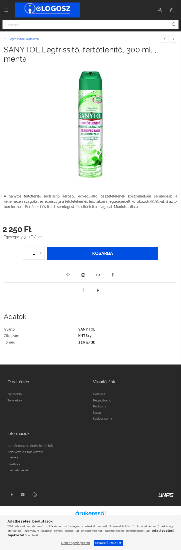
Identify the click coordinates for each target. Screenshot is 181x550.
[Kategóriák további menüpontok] (6, 9)
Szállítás (14, 464)
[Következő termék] (173, 39)
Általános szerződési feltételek (30, 446)
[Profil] (160, 9)
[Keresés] (90, 24)
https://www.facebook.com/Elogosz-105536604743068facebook (12, 494)
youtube (22, 494)
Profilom (99, 406)
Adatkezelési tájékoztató (25, 452)
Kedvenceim (102, 418)
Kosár (97, 412)
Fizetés (13, 458)
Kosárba (102, 253)
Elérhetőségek (18, 470)
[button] (68, 275)
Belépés (99, 394)
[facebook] (83, 290)
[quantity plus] (40, 253)
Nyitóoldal (15, 394)
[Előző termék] (164, 39)
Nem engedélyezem (75, 543)
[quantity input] (34, 253)
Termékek (15, 400)
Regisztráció (102, 400)
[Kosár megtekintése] (172, 9)
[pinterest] (98, 290)
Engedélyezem (108, 543)
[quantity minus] (27, 253)
